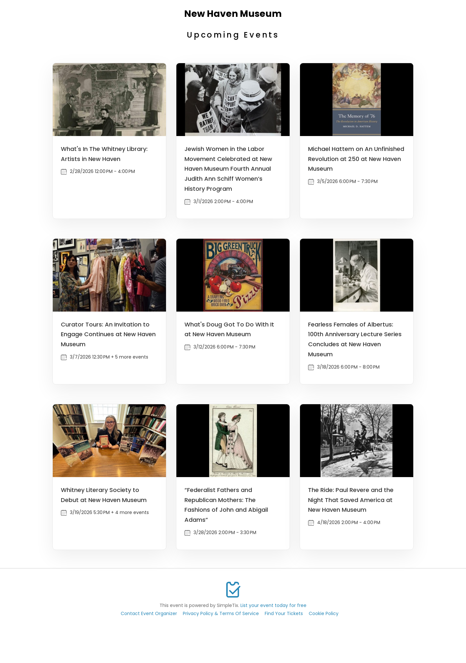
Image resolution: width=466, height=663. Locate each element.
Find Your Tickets (284, 613)
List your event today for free (273, 605)
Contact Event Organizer (149, 613)
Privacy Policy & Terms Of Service (221, 613)
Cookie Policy (323, 613)
